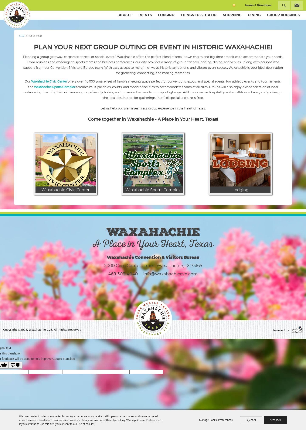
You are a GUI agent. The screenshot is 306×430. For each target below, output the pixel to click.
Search (284, 5)
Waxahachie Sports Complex (54, 87)
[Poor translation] (15, 365)
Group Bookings (283, 15)
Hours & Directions (258, 5)
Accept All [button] (275, 420)
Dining (254, 15)
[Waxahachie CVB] (16, 14)
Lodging (166, 15)
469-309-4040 (123, 273)
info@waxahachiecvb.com (170, 273)
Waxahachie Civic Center (49, 81)
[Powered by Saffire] (297, 330)
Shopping (232, 15)
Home (21, 36)
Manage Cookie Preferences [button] (216, 420)
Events (144, 15)
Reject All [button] (251, 420)
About (125, 15)
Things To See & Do (199, 15)
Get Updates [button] (297, 5)
